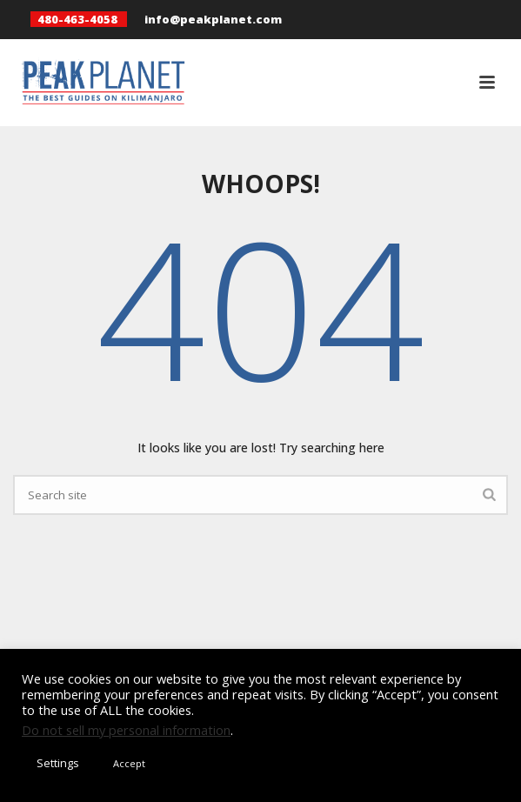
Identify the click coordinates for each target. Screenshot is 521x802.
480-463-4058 (77, 19)
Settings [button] (58, 763)
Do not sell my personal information (126, 730)
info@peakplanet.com (213, 19)
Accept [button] (129, 763)
